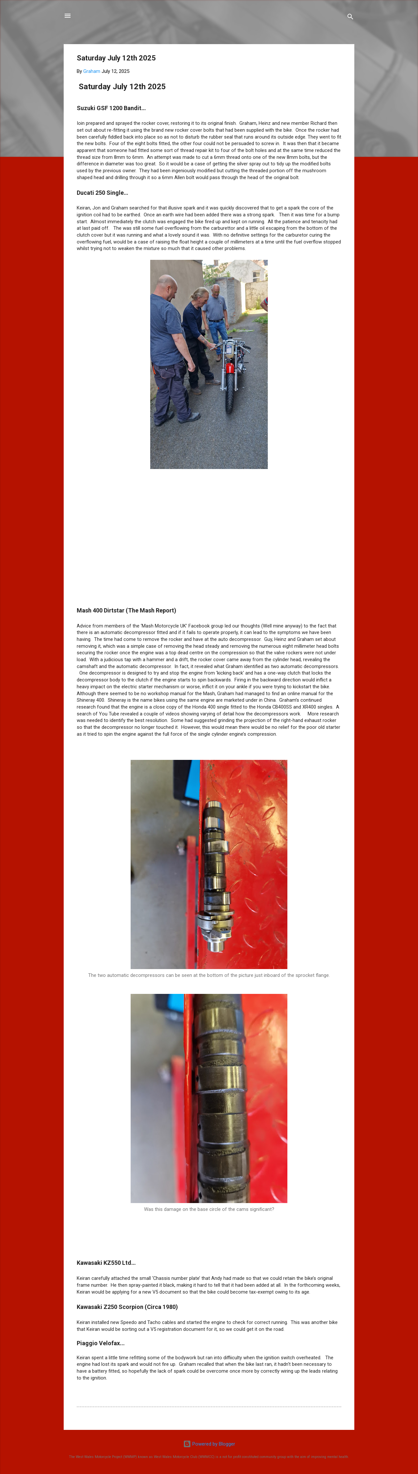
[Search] (350, 18)
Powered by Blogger (209, 1444)
